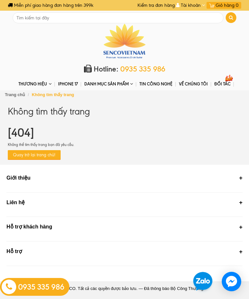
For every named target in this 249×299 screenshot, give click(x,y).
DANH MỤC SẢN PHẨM (108, 84)
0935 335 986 (33, 287)
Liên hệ (15, 202)
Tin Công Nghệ (155, 83)
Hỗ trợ (14, 251)
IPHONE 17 (68, 83)
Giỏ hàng (224, 5)
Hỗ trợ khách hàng (29, 226)
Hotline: (124, 69)
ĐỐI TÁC (222, 83)
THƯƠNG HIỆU (34, 84)
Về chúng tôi (193, 83)
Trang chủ (15, 94)
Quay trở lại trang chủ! (34, 154)
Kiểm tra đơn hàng (156, 5)
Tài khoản (190, 5)
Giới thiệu (18, 178)
